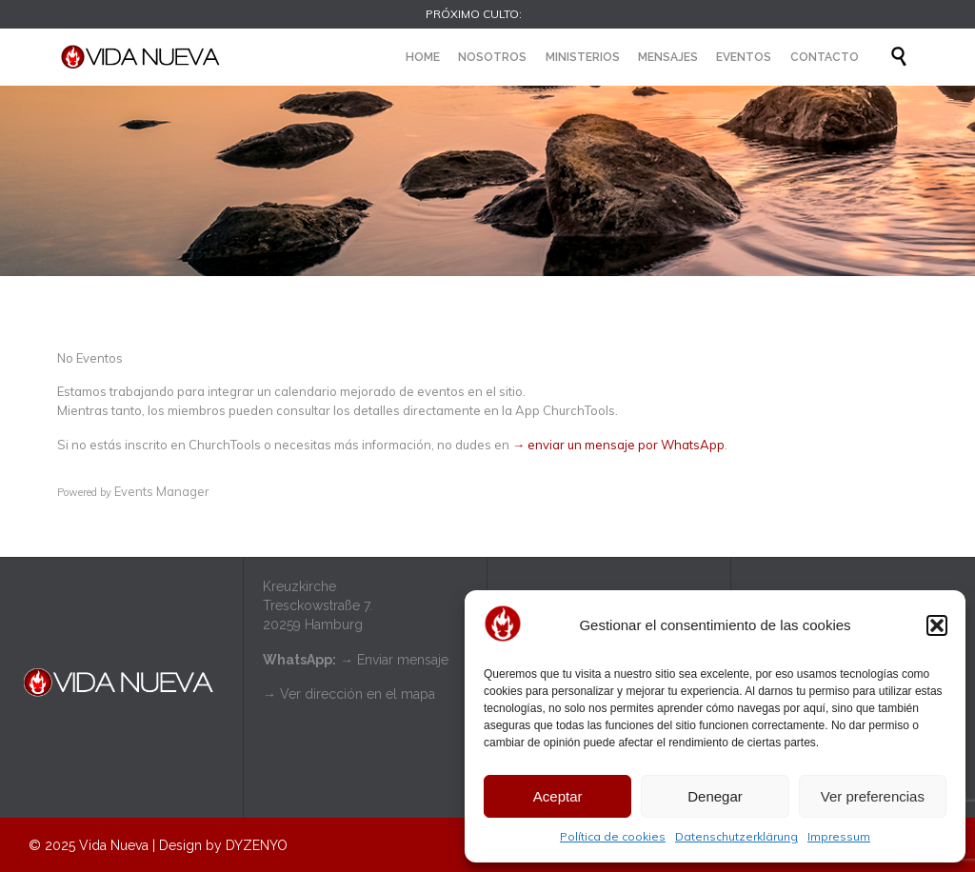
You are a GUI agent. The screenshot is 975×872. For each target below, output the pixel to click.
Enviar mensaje (402, 659)
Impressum (838, 836)
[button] (936, 625)
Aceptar (558, 796)
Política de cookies (613, 836)
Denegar (715, 796)
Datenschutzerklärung (736, 836)
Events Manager (161, 491)
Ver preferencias (873, 796)
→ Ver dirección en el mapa (349, 694)
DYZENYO (257, 845)
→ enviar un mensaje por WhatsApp (618, 444)
